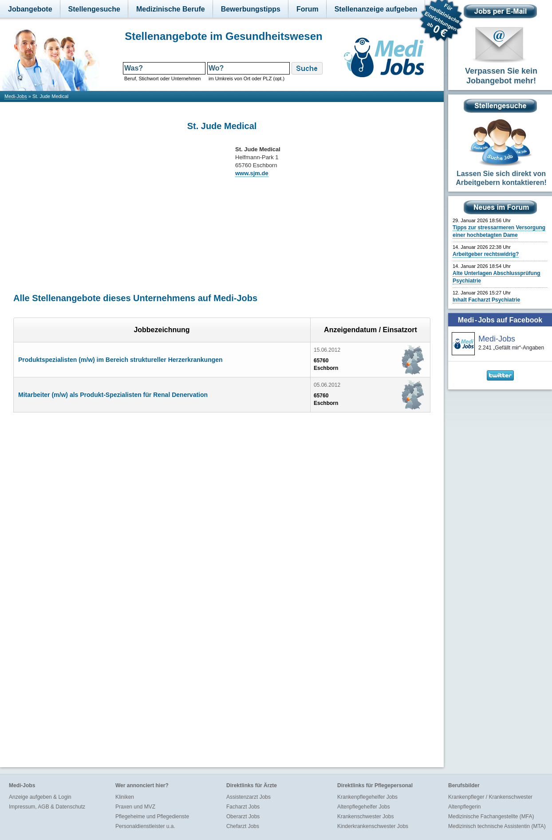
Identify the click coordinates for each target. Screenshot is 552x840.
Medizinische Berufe (170, 9)
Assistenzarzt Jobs (248, 797)
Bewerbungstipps (250, 9)
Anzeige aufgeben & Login (40, 797)
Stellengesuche (94, 9)
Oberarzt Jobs (243, 816)
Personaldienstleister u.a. (145, 826)
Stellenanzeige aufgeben (376, 9)
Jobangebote (30, 9)
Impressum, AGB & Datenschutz (47, 807)
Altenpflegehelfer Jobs (363, 807)
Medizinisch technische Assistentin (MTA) (497, 826)
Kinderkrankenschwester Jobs (372, 826)
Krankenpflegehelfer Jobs (367, 797)
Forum (307, 9)
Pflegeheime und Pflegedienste (152, 816)
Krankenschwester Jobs (365, 816)
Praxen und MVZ (135, 807)
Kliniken (124, 797)
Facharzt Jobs (243, 807)
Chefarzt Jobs (242, 826)
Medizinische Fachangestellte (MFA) (491, 816)
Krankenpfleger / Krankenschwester (490, 797)
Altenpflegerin (464, 807)
